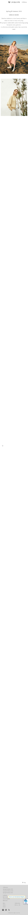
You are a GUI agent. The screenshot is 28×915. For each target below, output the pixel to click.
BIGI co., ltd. (17, 904)
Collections (5, 887)
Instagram (6, 910)
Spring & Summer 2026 (8, 889)
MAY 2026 (5, 897)
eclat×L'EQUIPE (6, 898)
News (4, 903)
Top (25, 882)
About (4, 904)
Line (3, 910)
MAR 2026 (5, 900)
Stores (4, 906)
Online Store (17, 903)
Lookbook (5, 895)
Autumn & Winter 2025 (8, 890)
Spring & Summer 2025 (8, 892)
